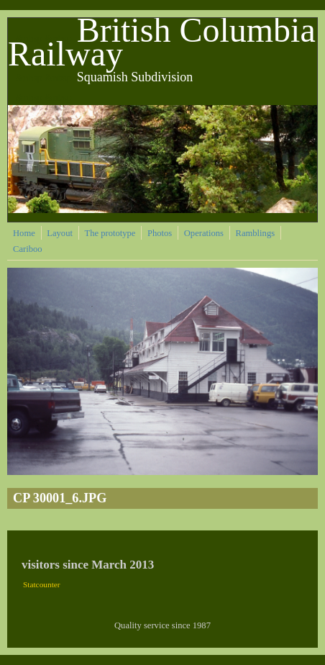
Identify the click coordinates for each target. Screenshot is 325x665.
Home (24, 233)
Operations (204, 233)
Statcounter (41, 584)
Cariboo (27, 249)
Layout (60, 233)
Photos (159, 233)
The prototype (109, 233)
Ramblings (255, 233)
